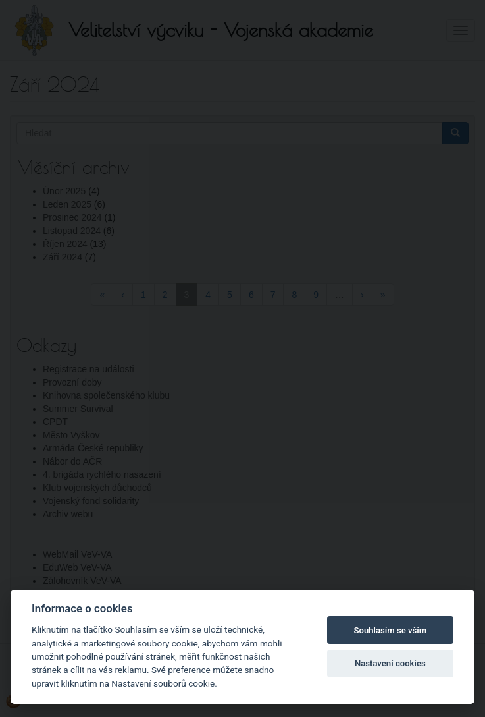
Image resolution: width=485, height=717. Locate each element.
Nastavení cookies (390, 663)
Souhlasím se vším (390, 630)
